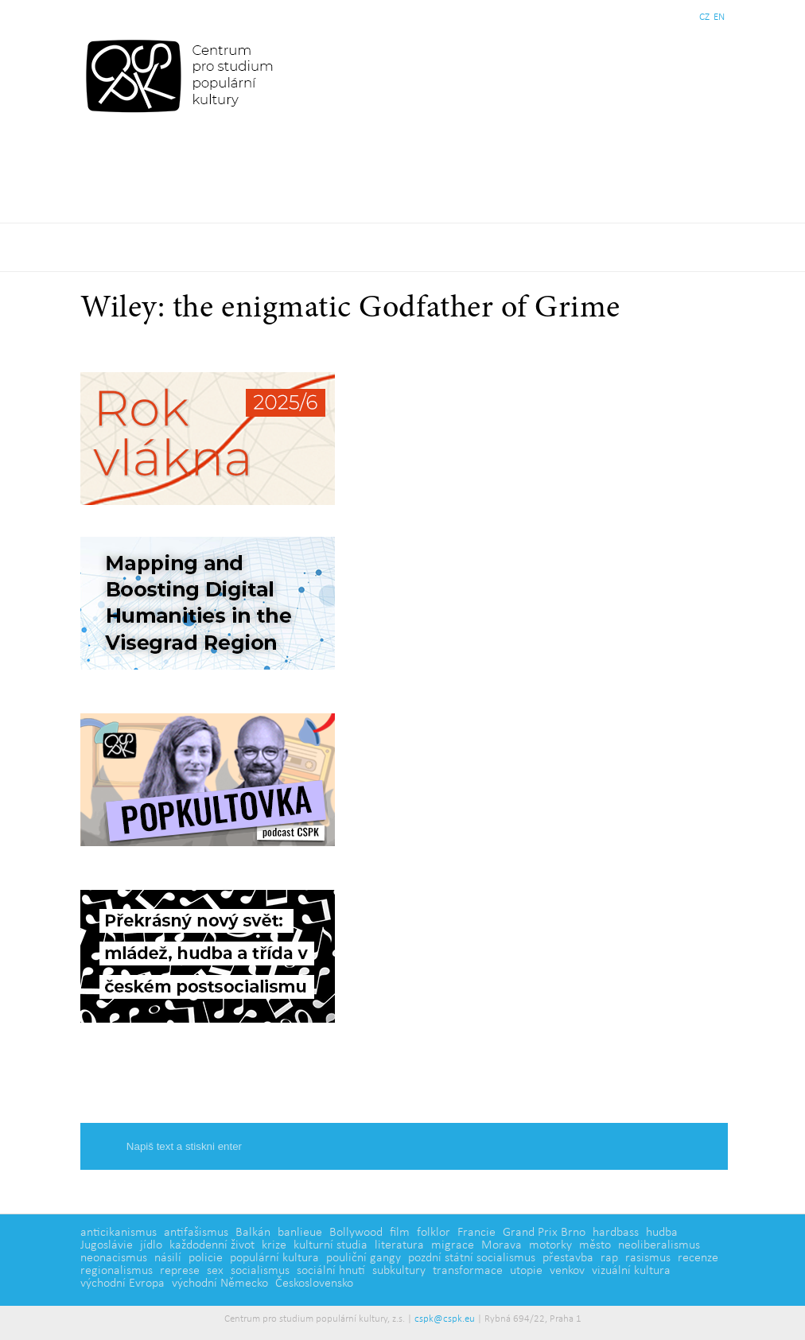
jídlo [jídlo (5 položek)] (151, 1245)
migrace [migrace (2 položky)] (452, 1245)
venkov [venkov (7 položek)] (567, 1270)
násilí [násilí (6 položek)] (167, 1258)
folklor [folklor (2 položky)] (433, 1232)
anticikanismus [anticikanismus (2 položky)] (118, 1232)
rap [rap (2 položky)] (609, 1258)
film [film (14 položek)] (400, 1232)
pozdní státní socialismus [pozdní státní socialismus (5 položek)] (471, 1258)
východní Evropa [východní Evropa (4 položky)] (122, 1283)
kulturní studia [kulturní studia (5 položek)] (331, 1245)
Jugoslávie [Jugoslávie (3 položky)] (106, 1245)
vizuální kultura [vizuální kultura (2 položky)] (631, 1270)
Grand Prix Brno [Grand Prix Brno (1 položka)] (544, 1232)
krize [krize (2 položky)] (274, 1245)
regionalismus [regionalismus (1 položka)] (116, 1270)
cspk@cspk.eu (444, 1319)
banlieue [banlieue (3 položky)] (300, 1232)
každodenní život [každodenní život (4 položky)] (212, 1245)
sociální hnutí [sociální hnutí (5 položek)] (331, 1270)
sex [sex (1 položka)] (215, 1270)
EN (719, 17)
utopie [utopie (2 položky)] (526, 1270)
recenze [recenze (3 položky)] (698, 1258)
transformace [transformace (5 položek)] (468, 1270)
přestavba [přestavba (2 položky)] (567, 1258)
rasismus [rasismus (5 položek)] (648, 1258)
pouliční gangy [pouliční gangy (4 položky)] (363, 1258)
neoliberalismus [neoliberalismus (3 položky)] (659, 1245)
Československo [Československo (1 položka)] (314, 1283)
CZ (704, 17)
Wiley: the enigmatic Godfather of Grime (350, 309)
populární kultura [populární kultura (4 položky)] (274, 1258)
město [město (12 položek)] (595, 1245)
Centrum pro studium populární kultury (182, 75)
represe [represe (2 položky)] (180, 1270)
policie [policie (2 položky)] (206, 1258)
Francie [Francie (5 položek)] (476, 1232)
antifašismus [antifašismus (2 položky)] (196, 1232)
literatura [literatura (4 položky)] (399, 1245)
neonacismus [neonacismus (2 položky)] (113, 1258)
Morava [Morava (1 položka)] (501, 1245)
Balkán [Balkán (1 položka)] (252, 1232)
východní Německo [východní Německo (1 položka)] (220, 1283)
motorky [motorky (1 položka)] (550, 1245)
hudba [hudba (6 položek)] (662, 1232)
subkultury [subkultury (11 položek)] (399, 1270)
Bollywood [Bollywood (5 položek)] (356, 1232)
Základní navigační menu (402, 247)
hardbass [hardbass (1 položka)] (616, 1232)
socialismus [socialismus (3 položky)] (260, 1270)
